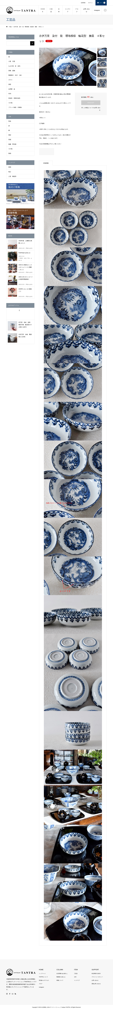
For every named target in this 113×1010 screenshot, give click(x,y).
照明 (9, 167)
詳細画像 (46, 163)
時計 (9, 172)
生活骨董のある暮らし (62, 973)
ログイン (90, 2)
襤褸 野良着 (12, 144)
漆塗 (9, 84)
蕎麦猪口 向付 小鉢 (15, 75)
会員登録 (83, 2)
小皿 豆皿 (11, 61)
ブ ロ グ (76, 10)
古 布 (59, 10)
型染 (9, 121)
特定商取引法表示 (96, 973)
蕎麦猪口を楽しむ (60, 977)
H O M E (43, 10)
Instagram (97, 10)
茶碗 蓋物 (11, 70)
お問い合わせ (86, 10)
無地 (9, 153)
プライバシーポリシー (97, 977)
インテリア (67, 10)
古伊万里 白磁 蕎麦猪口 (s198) (25, 335)
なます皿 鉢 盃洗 (14, 66)
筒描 (9, 139)
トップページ (42, 973)
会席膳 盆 (11, 89)
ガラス (10, 80)
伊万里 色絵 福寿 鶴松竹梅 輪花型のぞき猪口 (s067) (25, 325)
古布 (75, 977)
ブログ (40, 983)
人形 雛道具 (12, 176)
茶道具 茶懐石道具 (14, 98)
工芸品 (75, 973)
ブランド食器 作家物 (15, 107)
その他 (10, 103)
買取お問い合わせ (96, 983)
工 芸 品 (51, 10)
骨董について (59, 980)
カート (102, 3)
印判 (9, 93)
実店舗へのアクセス (44, 980)
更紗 (9, 135)
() (19, 310)
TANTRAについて (43, 977)
